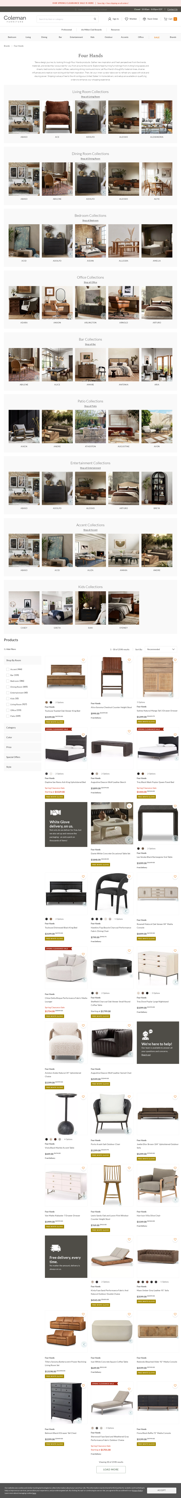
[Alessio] (123, 119)
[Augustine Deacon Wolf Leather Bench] (112, 778)
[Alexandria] (156, 119)
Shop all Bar (90, 344)
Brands (7, 46)
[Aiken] (24, 429)
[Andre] (57, 429)
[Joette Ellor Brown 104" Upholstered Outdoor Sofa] (158, 1140)
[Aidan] (90, 243)
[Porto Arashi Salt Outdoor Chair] (112, 1140)
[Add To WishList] (83, 660)
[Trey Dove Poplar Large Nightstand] (158, 997)
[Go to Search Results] (95, 19)
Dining (44, 37)
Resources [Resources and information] (115, 30)
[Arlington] (90, 305)
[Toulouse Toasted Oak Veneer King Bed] (66, 707)
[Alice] (57, 367)
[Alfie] (156, 181)
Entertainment (76, 37)
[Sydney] (123, 610)
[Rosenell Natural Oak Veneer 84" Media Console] (158, 920)
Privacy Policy (137, 1490)
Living (28, 37)
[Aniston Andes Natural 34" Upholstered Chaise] (66, 1069)
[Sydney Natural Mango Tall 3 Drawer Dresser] (158, 706)
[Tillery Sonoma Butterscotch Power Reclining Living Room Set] (66, 1357)
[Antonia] (123, 367)
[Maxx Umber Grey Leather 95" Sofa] (158, 1286)
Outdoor (109, 37)
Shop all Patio (90, 406)
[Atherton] (90, 429)
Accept (162, 1490)
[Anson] (57, 305)
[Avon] (156, 429)
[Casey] (24, 610)
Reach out (146, 1054)
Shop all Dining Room (90, 158)
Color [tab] (9, 737)
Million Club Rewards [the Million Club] (91, 30)
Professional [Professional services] (66, 30)
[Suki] (90, 610)
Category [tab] (11, 727)
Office (141, 37)
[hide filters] (11, 649)
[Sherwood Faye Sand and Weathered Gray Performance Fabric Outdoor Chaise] (112, 1432)
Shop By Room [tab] (13, 660)
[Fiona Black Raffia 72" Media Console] (158, 1429)
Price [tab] (8, 747)
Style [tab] (8, 766)
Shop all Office (90, 282)
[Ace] (57, 119)
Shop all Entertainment (90, 468)
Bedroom (12, 37)
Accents (124, 37)
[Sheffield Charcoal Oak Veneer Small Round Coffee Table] (112, 997)
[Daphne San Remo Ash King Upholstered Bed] (66, 778)
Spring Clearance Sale (55, 788)
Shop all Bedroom (91, 220)
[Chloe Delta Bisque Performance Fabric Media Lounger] (66, 994)
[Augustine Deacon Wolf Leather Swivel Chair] (112, 1069)
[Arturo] (156, 305)
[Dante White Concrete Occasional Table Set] (112, 849)
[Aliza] (90, 553)
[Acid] (24, 243)
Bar (60, 37)
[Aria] (156, 367)
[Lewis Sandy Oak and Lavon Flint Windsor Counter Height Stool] (112, 1211)
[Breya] (156, 491)
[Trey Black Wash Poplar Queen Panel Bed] (158, 778)
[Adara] (24, 305)
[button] (113, 19)
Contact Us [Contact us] (172, 9)
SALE (157, 37)
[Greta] (57, 610)
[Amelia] (156, 243)
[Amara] (123, 553)
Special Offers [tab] (13, 757)
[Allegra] (123, 243)
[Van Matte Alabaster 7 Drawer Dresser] (66, 1211)
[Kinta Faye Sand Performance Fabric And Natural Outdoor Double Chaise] (112, 1286)
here (34, 1493)
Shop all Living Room (90, 96)
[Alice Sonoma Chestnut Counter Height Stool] (112, 703)
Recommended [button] (153, 649)
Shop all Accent (91, 530)
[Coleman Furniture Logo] (15, 21)
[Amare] (90, 367)
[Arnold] (123, 305)
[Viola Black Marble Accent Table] (66, 1143)
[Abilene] (57, 181)
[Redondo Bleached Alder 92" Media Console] (158, 1357)
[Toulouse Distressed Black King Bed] (66, 923)
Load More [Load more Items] (111, 1469)
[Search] (67, 19)
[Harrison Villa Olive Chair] (158, 1211)
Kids (92, 37)
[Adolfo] (90, 119)
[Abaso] (24, 119)
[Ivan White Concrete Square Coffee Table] (112, 1357)
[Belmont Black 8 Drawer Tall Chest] (66, 1429)
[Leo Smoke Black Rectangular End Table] (158, 853)
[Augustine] (123, 429)
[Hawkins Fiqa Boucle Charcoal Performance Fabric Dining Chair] (112, 923)
